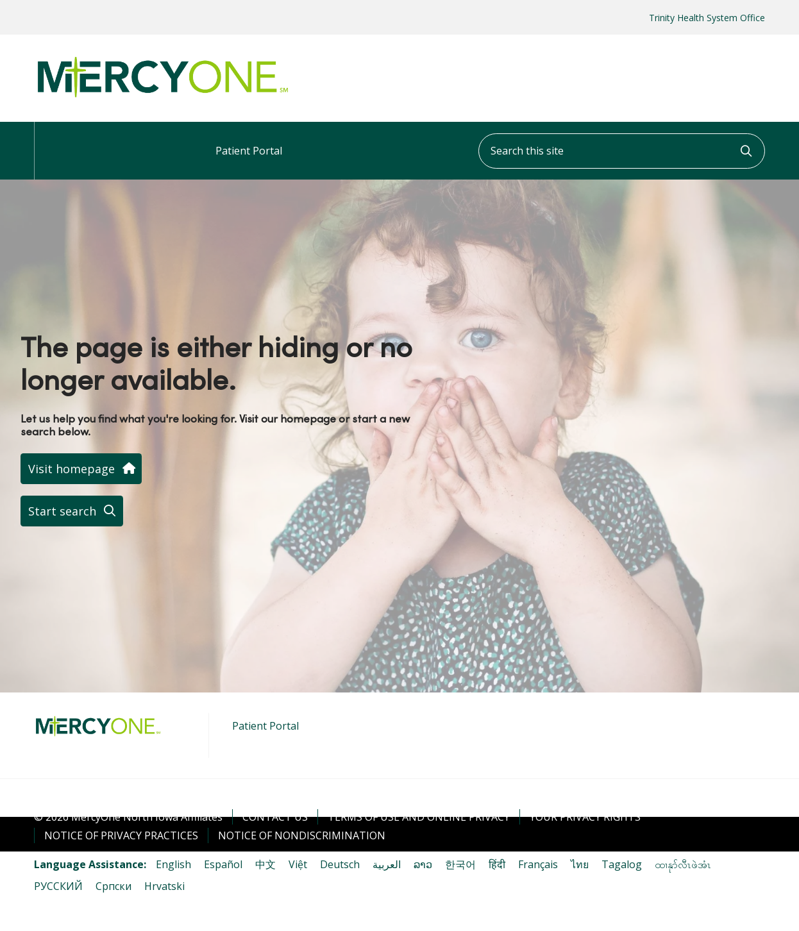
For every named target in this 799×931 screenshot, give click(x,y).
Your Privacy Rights (585, 817)
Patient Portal (249, 140)
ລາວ (423, 864)
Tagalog (621, 864)
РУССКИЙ (58, 886)
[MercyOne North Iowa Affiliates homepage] (162, 98)
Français (538, 864)
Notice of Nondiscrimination (301, 835)
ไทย (580, 864)
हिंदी (497, 864)
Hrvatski (164, 886)
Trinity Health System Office (707, 18)
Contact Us (275, 817)
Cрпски (113, 886)
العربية (387, 864)
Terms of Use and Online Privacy (419, 817)
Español (223, 864)
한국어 (460, 864)
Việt (298, 864)
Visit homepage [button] (81, 468)
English (173, 864)
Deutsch (340, 864)
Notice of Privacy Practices (121, 835)
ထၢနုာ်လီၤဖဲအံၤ (683, 864)
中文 (265, 864)
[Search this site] (621, 151)
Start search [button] (71, 511)
